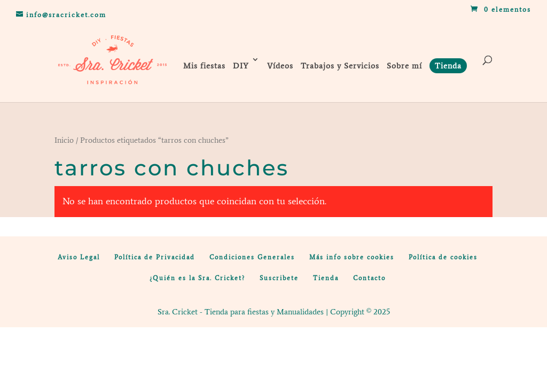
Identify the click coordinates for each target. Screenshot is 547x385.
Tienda (326, 278)
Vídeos (280, 66)
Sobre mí (404, 66)
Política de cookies (443, 257)
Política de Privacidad (154, 257)
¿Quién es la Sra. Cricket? (197, 278)
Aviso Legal (79, 257)
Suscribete (279, 278)
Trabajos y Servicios (340, 66)
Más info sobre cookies (351, 257)
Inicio (64, 140)
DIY (241, 66)
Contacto (369, 278)
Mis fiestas (204, 66)
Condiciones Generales (252, 257)
